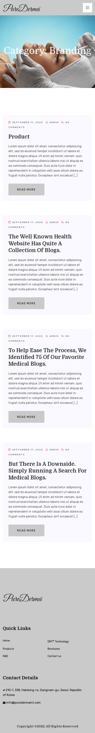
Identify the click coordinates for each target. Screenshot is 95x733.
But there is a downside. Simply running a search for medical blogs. (47, 471)
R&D (5, 656)
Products (8, 648)
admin (52, 122)
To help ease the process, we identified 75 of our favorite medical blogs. (47, 357)
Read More (26, 189)
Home (6, 640)
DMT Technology (58, 641)
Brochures (54, 648)
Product (19, 137)
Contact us (54, 656)
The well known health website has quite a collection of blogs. (40, 243)
